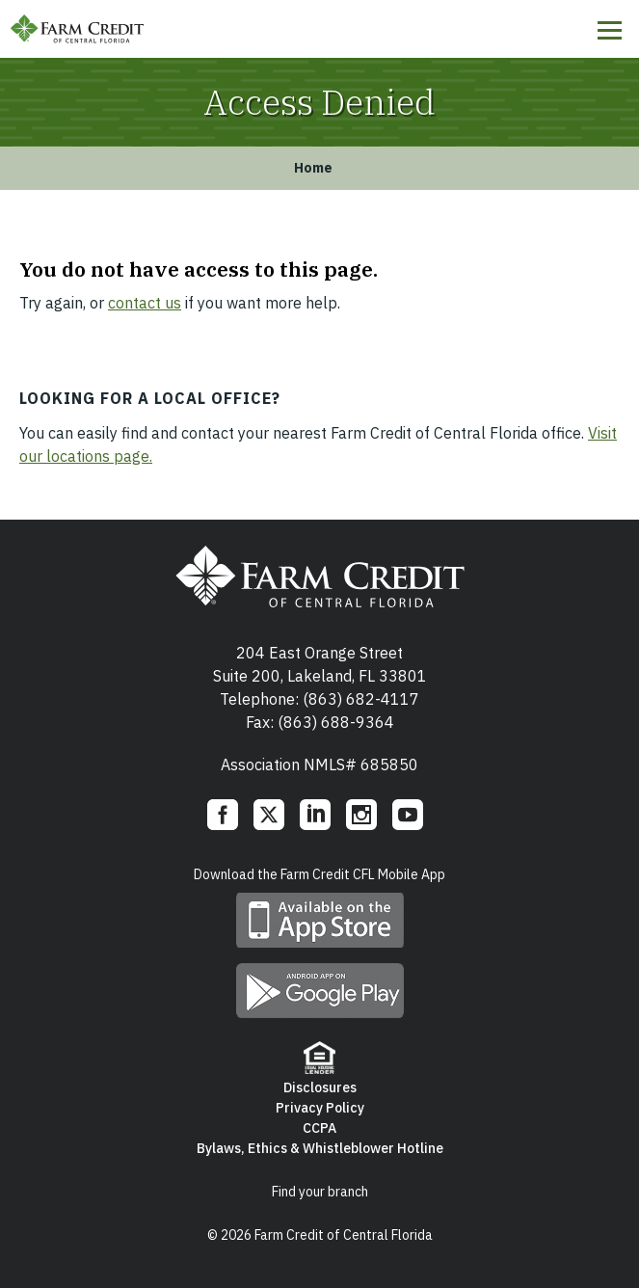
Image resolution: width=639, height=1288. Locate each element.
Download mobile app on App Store (320, 920)
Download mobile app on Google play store (320, 990)
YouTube (407, 814)
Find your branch (320, 1191)
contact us (144, 302)
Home (313, 167)
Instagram (361, 814)
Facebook (222, 814)
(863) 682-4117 (361, 699)
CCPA (319, 1128)
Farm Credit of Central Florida (77, 29)
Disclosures (320, 1087)
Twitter (268, 814)
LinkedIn (315, 814)
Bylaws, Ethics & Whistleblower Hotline (320, 1148)
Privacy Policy (320, 1107)
